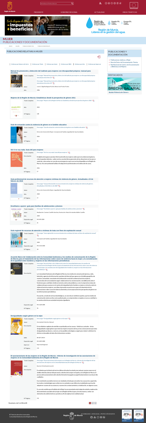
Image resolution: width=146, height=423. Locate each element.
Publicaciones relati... (44, 46)
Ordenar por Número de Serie (19, 64)
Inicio (10, 46)
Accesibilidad (85, 414)
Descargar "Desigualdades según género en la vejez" (52, 318)
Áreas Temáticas (130, 12)
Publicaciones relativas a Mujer (120, 60)
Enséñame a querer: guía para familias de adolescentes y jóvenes (36, 206)
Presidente (38, 12)
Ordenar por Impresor (93, 64)
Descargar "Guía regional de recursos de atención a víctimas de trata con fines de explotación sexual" (66, 233)
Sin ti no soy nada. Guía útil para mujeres (27, 150)
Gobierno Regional (69, 12)
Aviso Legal (95, 414)
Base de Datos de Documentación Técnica (124, 62)
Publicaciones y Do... (28, 46)
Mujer (17, 46)
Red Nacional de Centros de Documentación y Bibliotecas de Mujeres (125, 66)
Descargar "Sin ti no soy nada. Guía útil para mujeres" (52, 152)
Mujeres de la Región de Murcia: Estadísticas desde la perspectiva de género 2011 (43, 98)
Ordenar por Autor (50, 64)
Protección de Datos (108, 414)
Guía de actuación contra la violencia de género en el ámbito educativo (39, 125)
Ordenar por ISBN (65, 64)
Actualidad (99, 12)
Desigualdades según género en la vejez (27, 316)
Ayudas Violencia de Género (118, 92)
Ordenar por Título (36, 64)
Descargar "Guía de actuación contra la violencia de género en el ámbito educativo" (61, 127)
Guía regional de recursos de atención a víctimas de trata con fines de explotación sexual (46, 230)
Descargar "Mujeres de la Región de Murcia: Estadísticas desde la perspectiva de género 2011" (64, 100)
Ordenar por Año (78, 64)
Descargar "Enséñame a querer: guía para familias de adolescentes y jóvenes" (59, 209)
